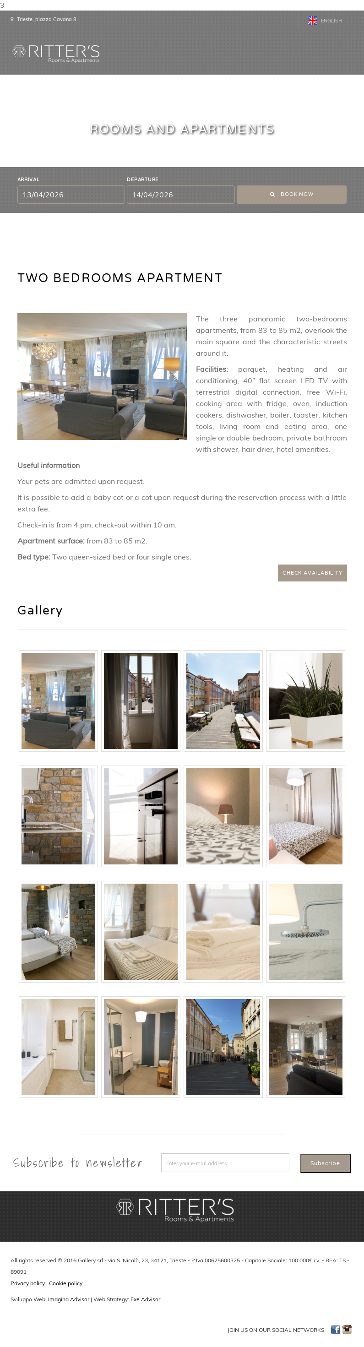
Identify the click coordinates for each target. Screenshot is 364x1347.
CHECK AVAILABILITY (312, 573)
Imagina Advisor (68, 1299)
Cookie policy (65, 1283)
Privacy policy (28, 1283)
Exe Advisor (145, 1299)
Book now (291, 194)
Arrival (28, 180)
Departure (142, 180)
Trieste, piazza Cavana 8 (46, 19)
